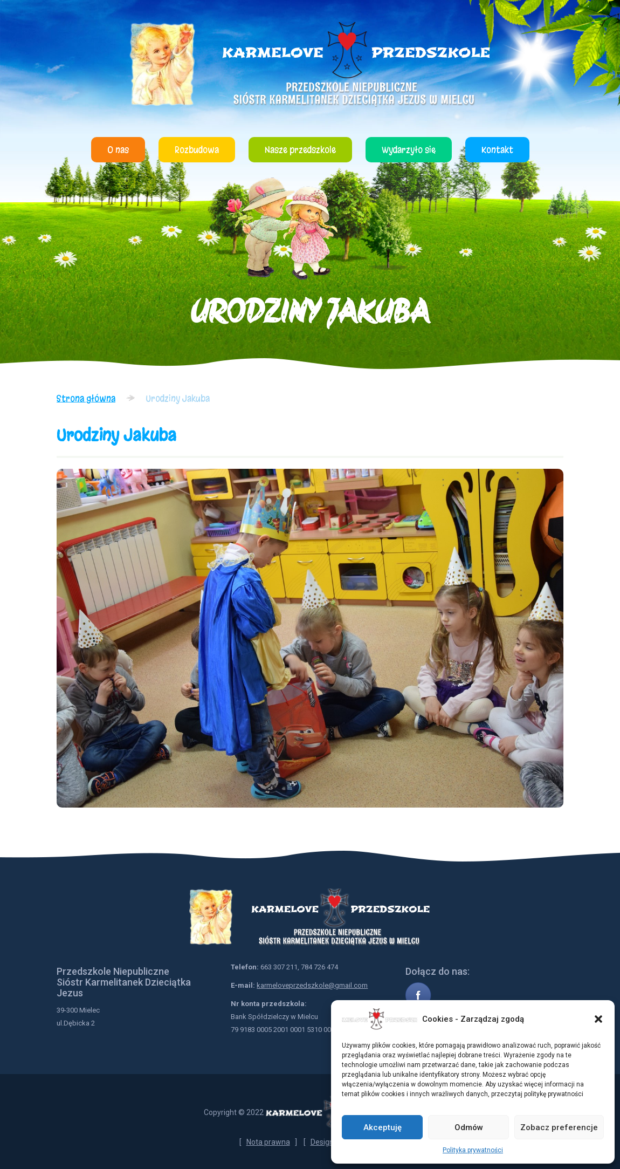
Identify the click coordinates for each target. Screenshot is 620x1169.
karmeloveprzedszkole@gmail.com (312, 985)
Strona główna (86, 398)
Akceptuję (382, 1127)
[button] (598, 1019)
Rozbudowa (197, 149)
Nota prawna (268, 1142)
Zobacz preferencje (559, 1127)
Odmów (468, 1127)
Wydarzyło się (409, 149)
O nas (118, 149)
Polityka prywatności (473, 1150)
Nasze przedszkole (300, 149)
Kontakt (497, 149)
